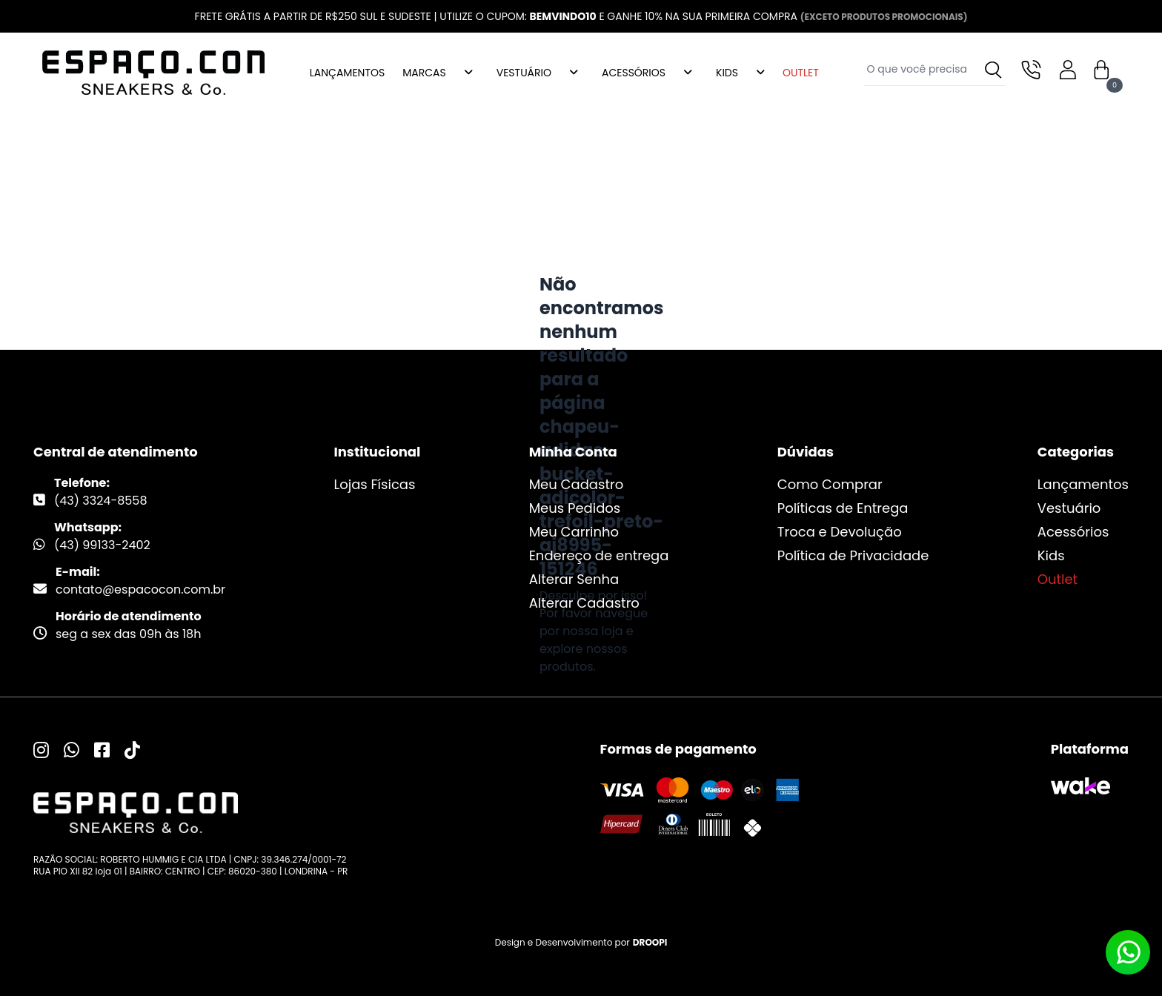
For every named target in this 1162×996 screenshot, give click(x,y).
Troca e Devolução (839, 531)
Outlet (1058, 579)
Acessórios (1073, 531)
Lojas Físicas (374, 484)
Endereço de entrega (599, 555)
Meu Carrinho (574, 531)
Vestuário (1069, 508)
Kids (1051, 555)
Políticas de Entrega (843, 508)
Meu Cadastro (576, 484)
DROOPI (650, 943)
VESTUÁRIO (524, 72)
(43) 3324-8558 (100, 500)
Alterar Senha (574, 579)
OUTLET (801, 72)
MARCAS (423, 72)
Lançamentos (1083, 484)
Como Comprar (830, 484)
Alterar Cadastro (584, 603)
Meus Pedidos (575, 508)
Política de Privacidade (853, 555)
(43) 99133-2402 (102, 545)
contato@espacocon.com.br (140, 589)
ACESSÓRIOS (633, 72)
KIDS (727, 72)
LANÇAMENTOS (347, 72)
